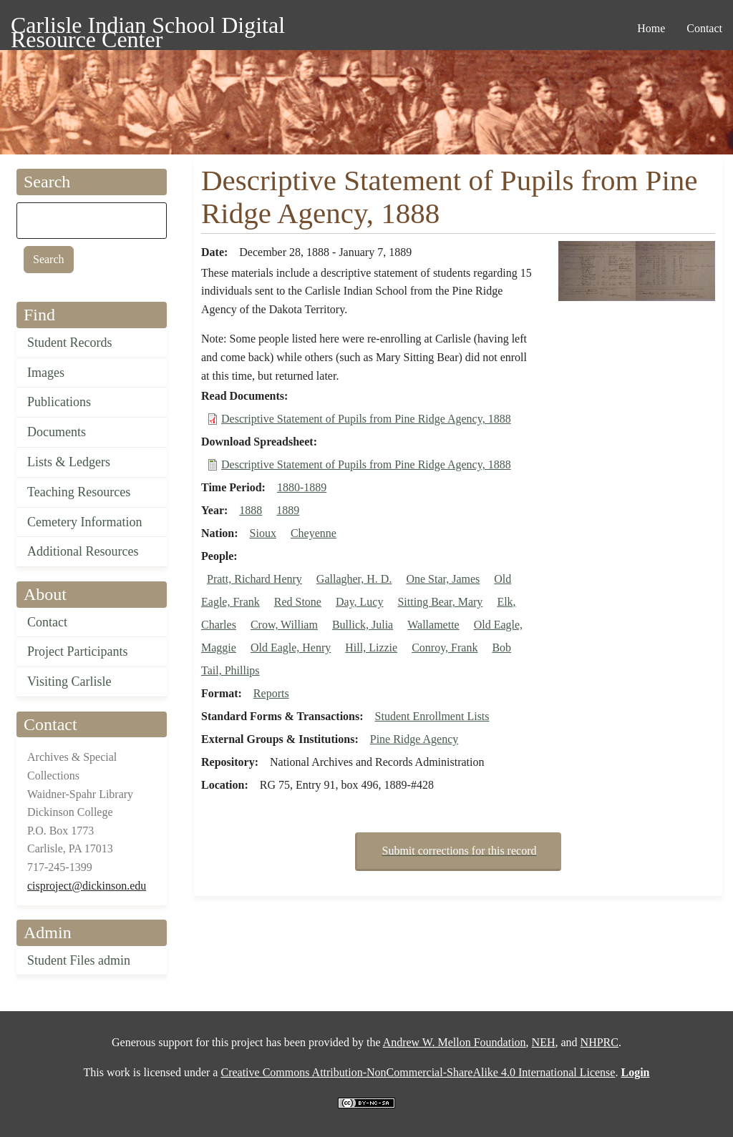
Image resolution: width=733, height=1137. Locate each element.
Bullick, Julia (362, 625)
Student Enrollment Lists (432, 716)
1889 (287, 510)
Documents (56, 432)
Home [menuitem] (651, 28)
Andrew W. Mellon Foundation (454, 1042)
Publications (59, 402)
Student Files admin (78, 960)
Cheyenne (313, 533)
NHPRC (599, 1042)
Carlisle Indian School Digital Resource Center (148, 27)
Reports (271, 693)
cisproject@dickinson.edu (86, 886)
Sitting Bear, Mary (439, 602)
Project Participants (77, 651)
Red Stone (297, 602)
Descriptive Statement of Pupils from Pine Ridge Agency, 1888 (366, 419)
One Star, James (443, 579)
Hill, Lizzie (371, 647)
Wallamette (433, 625)
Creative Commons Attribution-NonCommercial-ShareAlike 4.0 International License (417, 1072)
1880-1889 (301, 487)
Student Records (69, 342)
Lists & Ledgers (68, 462)
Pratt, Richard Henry (254, 579)
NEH (543, 1042)
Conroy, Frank (444, 647)
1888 (250, 510)
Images (45, 372)
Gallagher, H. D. (354, 579)
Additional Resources (82, 551)
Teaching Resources (78, 492)
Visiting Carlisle (69, 681)
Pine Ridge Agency (414, 739)
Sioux (263, 533)
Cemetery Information (84, 522)
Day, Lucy (360, 602)
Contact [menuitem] (704, 28)
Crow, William (284, 625)
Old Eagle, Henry (291, 647)
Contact (47, 622)
